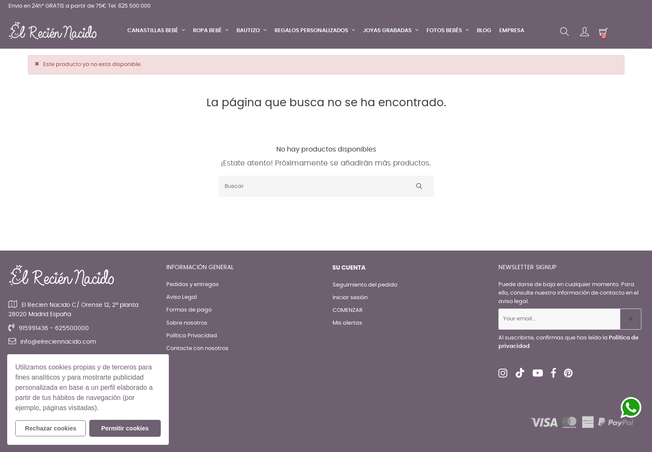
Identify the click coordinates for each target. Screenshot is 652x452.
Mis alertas (347, 323)
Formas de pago (189, 310)
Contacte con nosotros (197, 348)
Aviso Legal (181, 297)
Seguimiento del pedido (365, 285)
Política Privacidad (191, 336)
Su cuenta (349, 267)
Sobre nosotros (186, 323)
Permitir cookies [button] (125, 428)
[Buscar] (326, 186)
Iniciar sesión (350, 297)
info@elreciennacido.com (58, 342)
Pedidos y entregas (192, 284)
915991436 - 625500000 (54, 328)
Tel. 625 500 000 (129, 6)
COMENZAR (348, 310)
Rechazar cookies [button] (51, 428)
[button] (102, 409)
